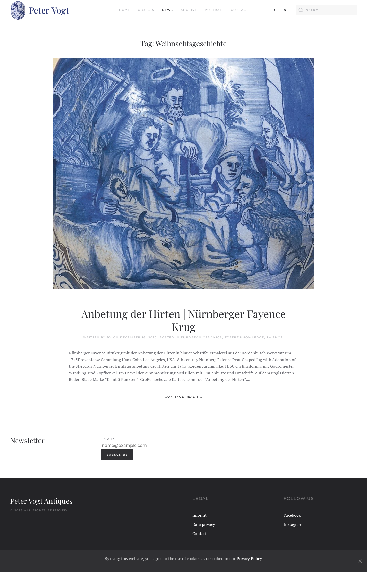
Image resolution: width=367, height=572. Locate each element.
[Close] (360, 561)
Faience (275, 337)
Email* (107, 439)
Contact (239, 10)
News (167, 10)
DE (275, 10)
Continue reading (183, 396)
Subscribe (117, 454)
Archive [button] (189, 10)
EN (284, 10)
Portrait (214, 10)
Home (124, 10)
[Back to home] (39, 10)
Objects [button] (146, 10)
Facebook (292, 515)
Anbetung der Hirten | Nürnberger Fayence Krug (183, 320)
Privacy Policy (249, 558)
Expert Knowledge (244, 337)
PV (109, 337)
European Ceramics (201, 337)
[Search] (326, 10)
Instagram (293, 524)
